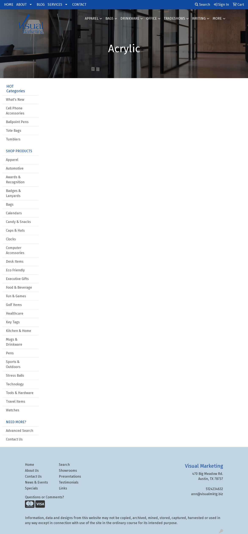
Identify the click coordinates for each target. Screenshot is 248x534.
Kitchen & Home (18, 331)
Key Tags (13, 322)
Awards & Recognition (15, 179)
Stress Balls (15, 376)
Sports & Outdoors (13, 364)
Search (202, 5)
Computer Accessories (15, 250)
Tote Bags (13, 131)
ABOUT (21, 5)
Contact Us (14, 439)
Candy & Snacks (18, 222)
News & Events (36, 482)
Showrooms (68, 471)
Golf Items (14, 305)
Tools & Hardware (19, 393)
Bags (109, 18)
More (217, 18)
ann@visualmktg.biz (207, 494)
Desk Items (14, 262)
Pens (10, 353)
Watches (12, 410)
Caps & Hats (15, 230)
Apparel (91, 18)
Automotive (14, 168)
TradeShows (174, 18)
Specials (31, 488)
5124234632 (214, 489)
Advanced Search (19, 431)
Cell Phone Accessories (15, 110)
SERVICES (55, 5)
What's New (15, 100)
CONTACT (79, 5)
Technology (15, 384)
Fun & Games (16, 296)
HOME (8, 5)
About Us (32, 471)
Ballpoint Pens (17, 122)
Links (63, 488)
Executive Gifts (17, 279)
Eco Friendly (15, 270)
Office (151, 18)
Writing (199, 18)
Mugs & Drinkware (14, 341)
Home (29, 465)
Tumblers (13, 139)
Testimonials (69, 482)
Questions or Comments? (44, 497)
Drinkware (129, 18)
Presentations (70, 476)
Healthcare (14, 313)
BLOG (41, 5)
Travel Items (15, 401)
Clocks (11, 239)
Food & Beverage (19, 287)
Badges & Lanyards (13, 193)
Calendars (14, 213)
